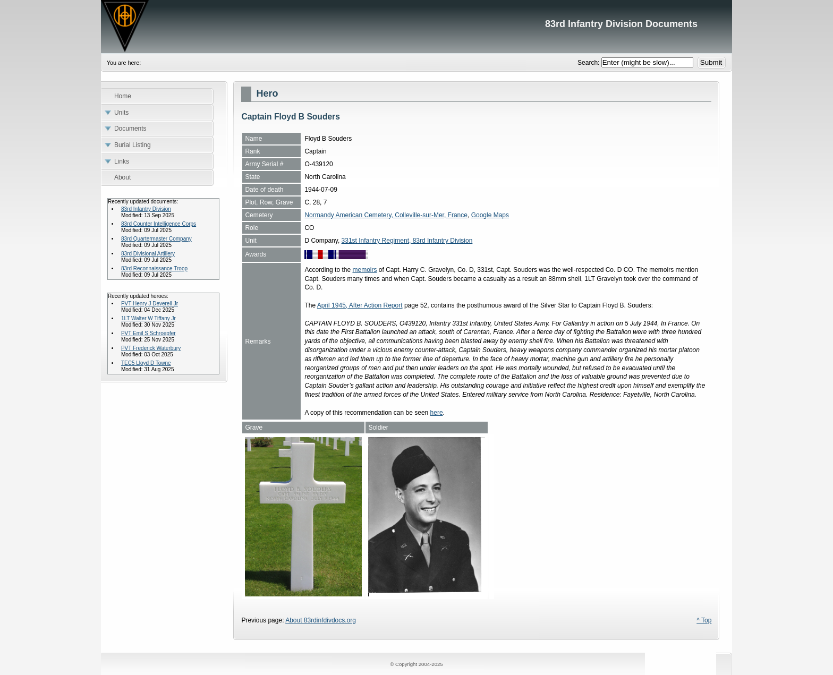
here (436, 412)
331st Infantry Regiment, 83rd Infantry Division (407, 240)
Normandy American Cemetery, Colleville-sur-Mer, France (386, 215)
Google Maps (490, 215)
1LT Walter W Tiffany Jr (148, 318)
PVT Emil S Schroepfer (148, 333)
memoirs (364, 270)
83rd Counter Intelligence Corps (158, 224)
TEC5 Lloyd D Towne (146, 363)
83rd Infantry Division (146, 209)
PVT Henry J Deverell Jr (149, 303)
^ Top (703, 620)
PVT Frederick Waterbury (151, 348)
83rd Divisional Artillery (148, 254)
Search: (589, 62)
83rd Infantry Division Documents (416, 26)
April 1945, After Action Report (360, 305)
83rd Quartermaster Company (156, 239)
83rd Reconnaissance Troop (154, 268)
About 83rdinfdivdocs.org (320, 620)
